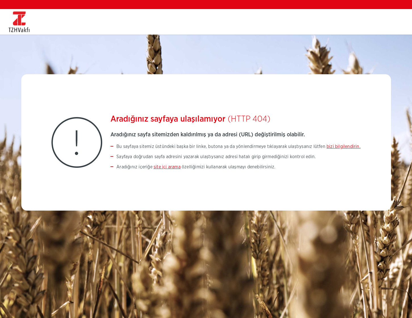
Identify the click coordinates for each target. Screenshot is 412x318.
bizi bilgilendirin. (344, 146)
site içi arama (167, 167)
